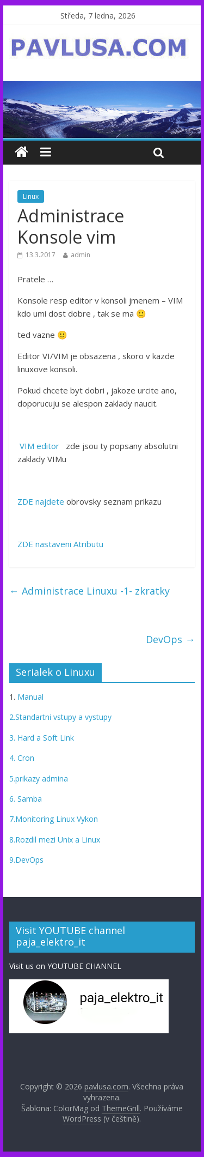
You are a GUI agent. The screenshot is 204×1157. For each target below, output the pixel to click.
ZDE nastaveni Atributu (60, 543)
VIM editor (38, 445)
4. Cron (21, 758)
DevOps (170, 639)
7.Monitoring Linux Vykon (53, 819)
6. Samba (25, 798)
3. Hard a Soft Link (41, 737)
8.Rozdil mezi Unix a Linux (54, 839)
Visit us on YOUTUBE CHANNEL (65, 966)
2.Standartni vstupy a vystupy (60, 717)
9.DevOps (26, 860)
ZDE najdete (40, 501)
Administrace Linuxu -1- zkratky (89, 590)
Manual (29, 697)
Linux (31, 196)
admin (80, 254)
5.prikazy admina (38, 778)
